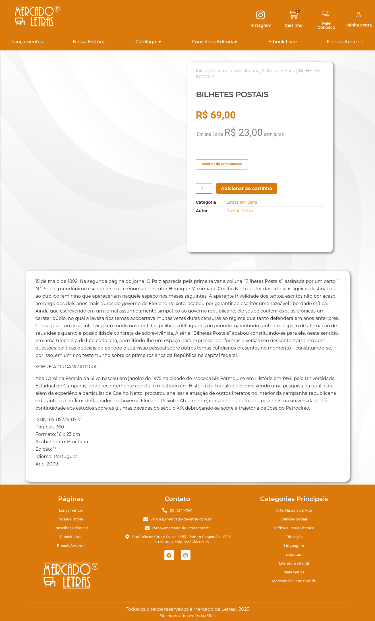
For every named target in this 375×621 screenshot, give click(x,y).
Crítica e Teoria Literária (235, 70)
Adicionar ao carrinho (246, 188)
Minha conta (359, 25)
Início (201, 70)
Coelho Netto (240, 210)
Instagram (261, 25)
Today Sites (205, 615)
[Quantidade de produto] (204, 188)
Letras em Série (279, 70)
